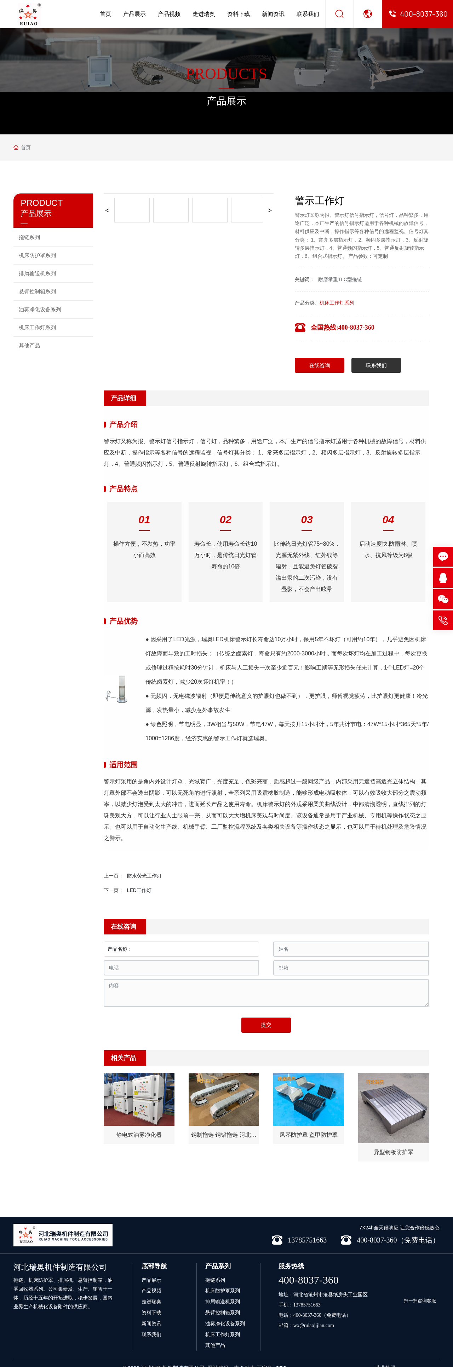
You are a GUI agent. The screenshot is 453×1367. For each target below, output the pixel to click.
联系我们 (308, 14)
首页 (105, 14)
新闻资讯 (273, 14)
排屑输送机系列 (222, 1291)
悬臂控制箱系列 (222, 1302)
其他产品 (215, 1334)
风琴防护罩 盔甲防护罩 (309, 1134)
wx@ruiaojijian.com (313, 1314)
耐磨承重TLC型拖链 (340, 279)
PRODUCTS (226, 73)
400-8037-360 (309, 1269)
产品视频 (169, 14)
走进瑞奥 (204, 14)
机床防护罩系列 (222, 1280)
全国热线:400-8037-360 (342, 327)
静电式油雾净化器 (139, 1134)
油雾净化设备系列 (225, 1313)
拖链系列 (215, 1269)
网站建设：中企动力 (231, 1357)
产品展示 (134, 14)
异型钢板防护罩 (393, 1151)
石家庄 (265, 1357)
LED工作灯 (139, 890)
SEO (281, 1357)
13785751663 (307, 1294)
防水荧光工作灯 (144, 876)
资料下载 (238, 14)
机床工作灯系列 (337, 303)
